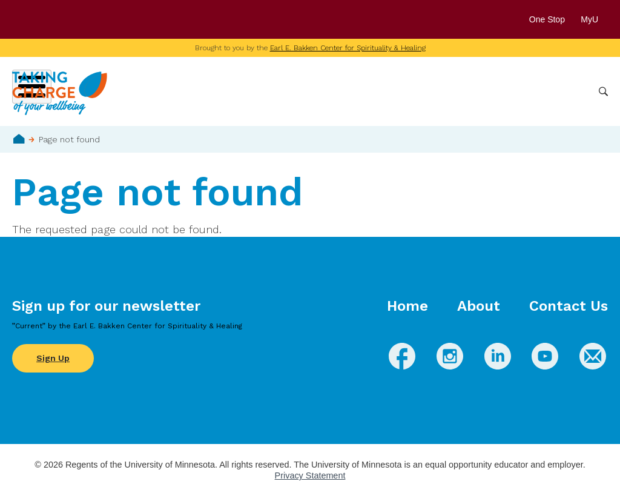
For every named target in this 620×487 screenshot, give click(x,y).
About (478, 305)
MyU (594, 19)
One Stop (547, 19)
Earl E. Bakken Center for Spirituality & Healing (348, 48)
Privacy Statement (310, 475)
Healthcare (524, 91)
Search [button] (603, 92)
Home (19, 139)
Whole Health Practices (435, 91)
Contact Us (568, 305)
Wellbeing (287, 91)
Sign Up (53, 358)
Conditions (347, 91)
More (573, 91)
